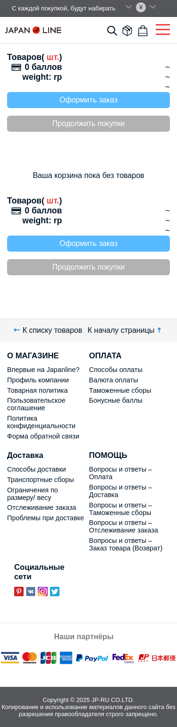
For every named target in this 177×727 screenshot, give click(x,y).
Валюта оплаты (113, 380)
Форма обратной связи (43, 436)
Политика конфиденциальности (41, 422)
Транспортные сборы (40, 479)
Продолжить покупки (88, 123)
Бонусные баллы (116, 400)
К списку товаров (48, 330)
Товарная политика (37, 390)
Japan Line (33, 30)
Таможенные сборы (120, 390)
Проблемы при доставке (45, 518)
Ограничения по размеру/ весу (32, 493)
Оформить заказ (88, 100)
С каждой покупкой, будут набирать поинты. (76, 8)
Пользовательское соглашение (36, 404)
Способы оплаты (116, 369)
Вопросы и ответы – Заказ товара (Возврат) (126, 544)
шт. (51, 57)
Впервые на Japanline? (43, 369)
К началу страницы (126, 330)
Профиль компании (38, 380)
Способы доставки (36, 469)
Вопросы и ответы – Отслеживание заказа (123, 526)
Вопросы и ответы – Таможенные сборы (120, 508)
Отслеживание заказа (41, 507)
